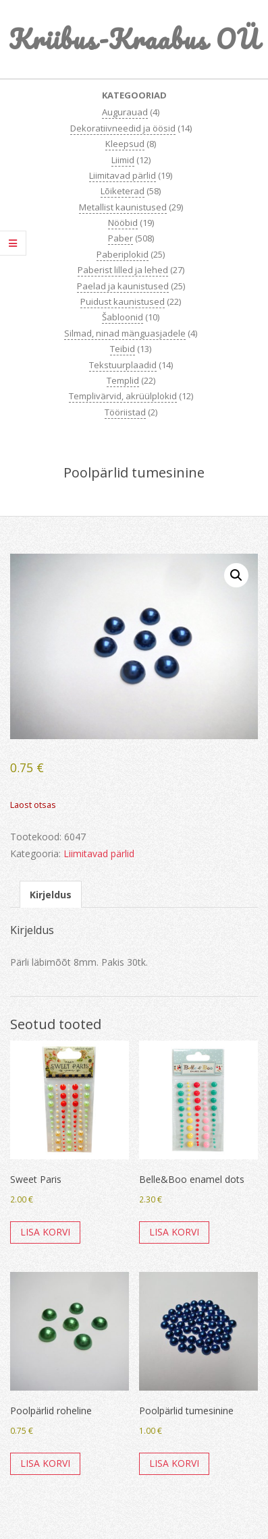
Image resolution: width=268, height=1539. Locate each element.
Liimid (122, 160)
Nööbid (123, 222)
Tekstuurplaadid (123, 365)
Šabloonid (122, 317)
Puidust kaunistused (122, 301)
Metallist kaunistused (123, 207)
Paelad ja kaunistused (123, 286)
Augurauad (125, 112)
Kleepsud (124, 144)
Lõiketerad (122, 191)
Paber (120, 238)
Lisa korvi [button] (45, 1231)
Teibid (122, 349)
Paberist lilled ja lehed (123, 270)
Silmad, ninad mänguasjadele (125, 333)
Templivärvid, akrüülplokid (123, 396)
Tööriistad (125, 412)
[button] (236, 575)
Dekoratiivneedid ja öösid (123, 128)
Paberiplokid (123, 254)
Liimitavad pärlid (122, 175)
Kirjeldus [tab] (51, 894)
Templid (123, 380)
